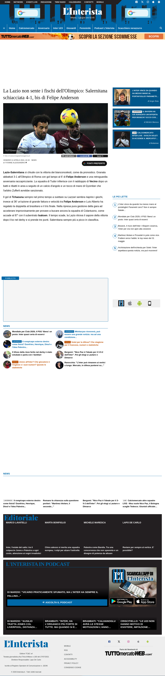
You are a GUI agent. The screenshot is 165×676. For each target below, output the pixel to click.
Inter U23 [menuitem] (58, 28)
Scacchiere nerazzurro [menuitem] (130, 28)
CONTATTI (88, 2)
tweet (100, 156)
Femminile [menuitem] (85, 28)
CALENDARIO (75, 2)
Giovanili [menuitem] (71, 28)
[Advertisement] (136, 432)
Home (7, 2)
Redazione (46, 2)
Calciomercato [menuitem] (26, 28)
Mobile (67, 646)
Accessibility (70, 659)
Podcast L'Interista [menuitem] (104, 28)
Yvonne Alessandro (15, 163)
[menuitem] (4, 28)
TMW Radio (60, 2)
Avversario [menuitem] (44, 28)
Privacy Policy (71, 663)
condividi (84, 156)
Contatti (68, 655)
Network (18, 2)
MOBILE (100, 2)
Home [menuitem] (12, 28)
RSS (66, 650)
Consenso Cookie (72, 667)
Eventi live (31, 2)
